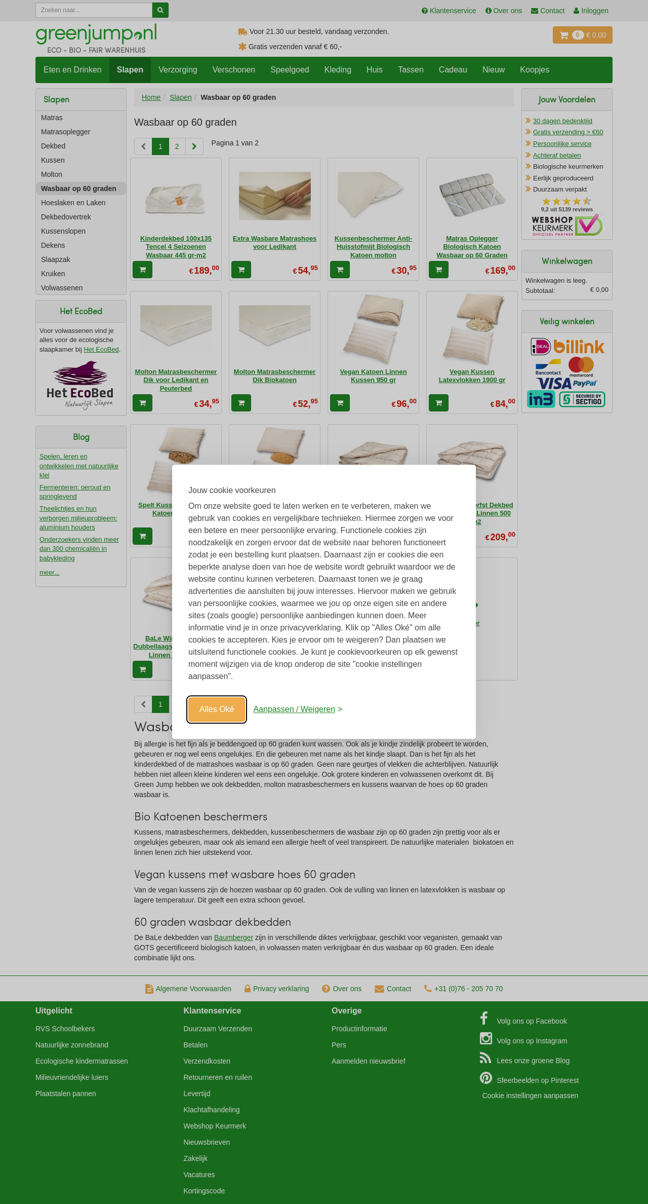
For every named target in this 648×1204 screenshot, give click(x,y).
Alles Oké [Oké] (216, 709)
